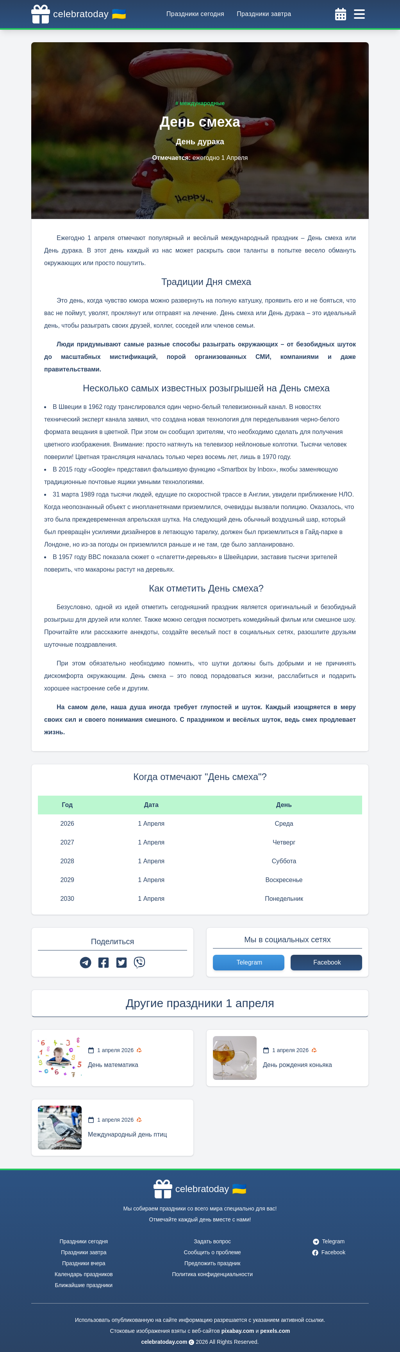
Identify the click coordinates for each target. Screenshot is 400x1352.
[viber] (139, 962)
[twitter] (121, 962)
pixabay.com (237, 1331)
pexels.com (275, 1331)
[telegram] (85, 962)
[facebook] (103, 962)
